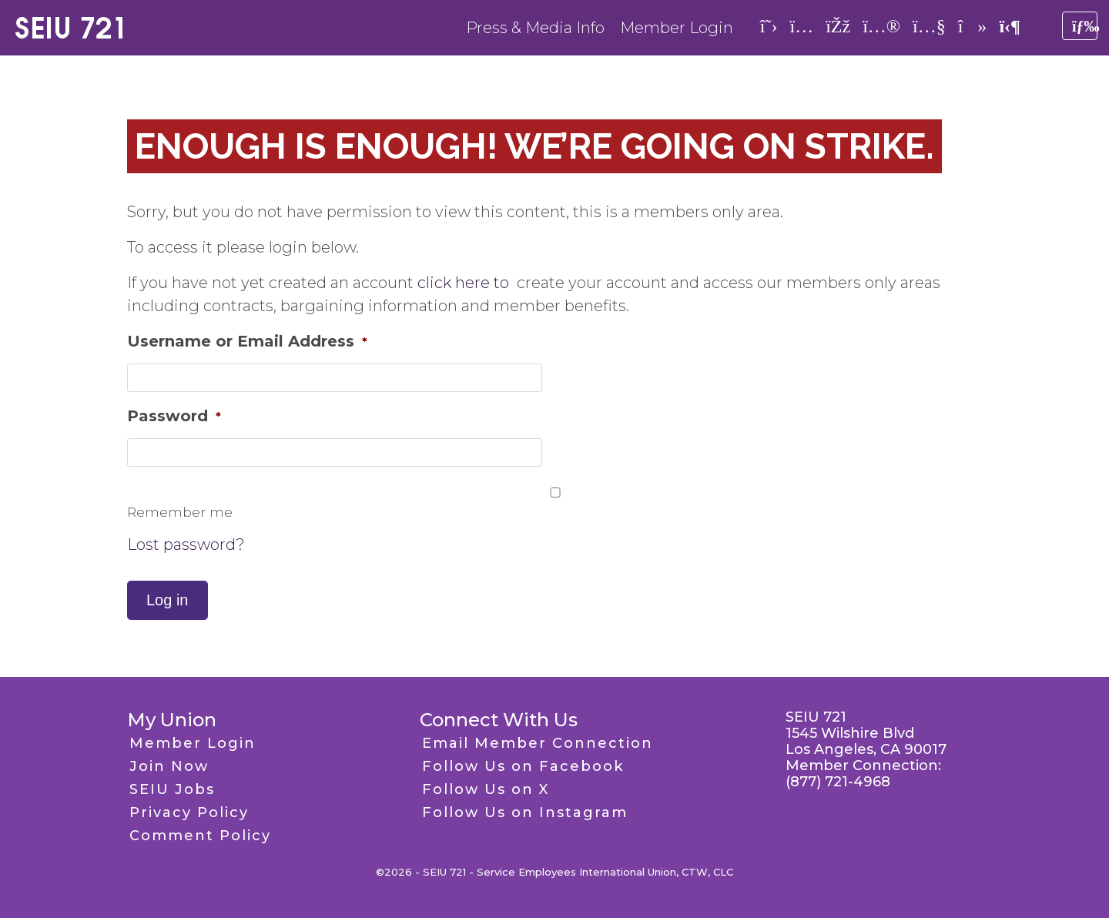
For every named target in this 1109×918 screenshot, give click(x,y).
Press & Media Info (535, 27)
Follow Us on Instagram (525, 812)
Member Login (676, 27)
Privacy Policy (189, 812)
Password (174, 416)
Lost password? (186, 544)
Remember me (180, 512)
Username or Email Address (247, 341)
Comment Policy (200, 835)
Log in (167, 599)
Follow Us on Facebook (523, 766)
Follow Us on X (485, 789)
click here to (465, 282)
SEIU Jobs (172, 789)
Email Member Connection (537, 743)
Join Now (169, 766)
